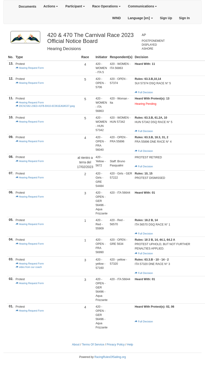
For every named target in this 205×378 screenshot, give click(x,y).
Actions (50, 6)
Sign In (184, 18)
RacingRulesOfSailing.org (110, 357)
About (76, 344)
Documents (27, 6)
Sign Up (166, 18)
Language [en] (140, 18)
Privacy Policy (116, 344)
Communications (142, 6)
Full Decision (144, 92)
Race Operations (106, 6)
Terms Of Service (93, 344)
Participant (75, 6)
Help (130, 344)
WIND (116, 18)
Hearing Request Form (30, 67)
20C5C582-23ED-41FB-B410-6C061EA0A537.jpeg (45, 106)
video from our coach (29, 267)
